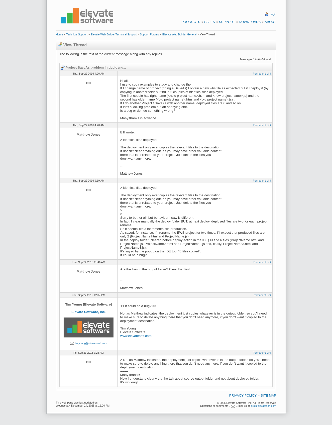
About (270, 22)
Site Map (268, 395)
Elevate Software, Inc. (88, 312)
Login (273, 14)
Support (227, 22)
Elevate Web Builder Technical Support (114, 34)
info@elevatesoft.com (263, 405)
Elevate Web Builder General (179, 34)
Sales (209, 22)
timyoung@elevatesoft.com (91, 343)
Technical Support (77, 34)
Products (191, 22)
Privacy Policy (243, 395)
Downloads (250, 22)
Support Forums (149, 34)
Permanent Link (262, 73)
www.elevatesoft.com (135, 336)
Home (59, 34)
